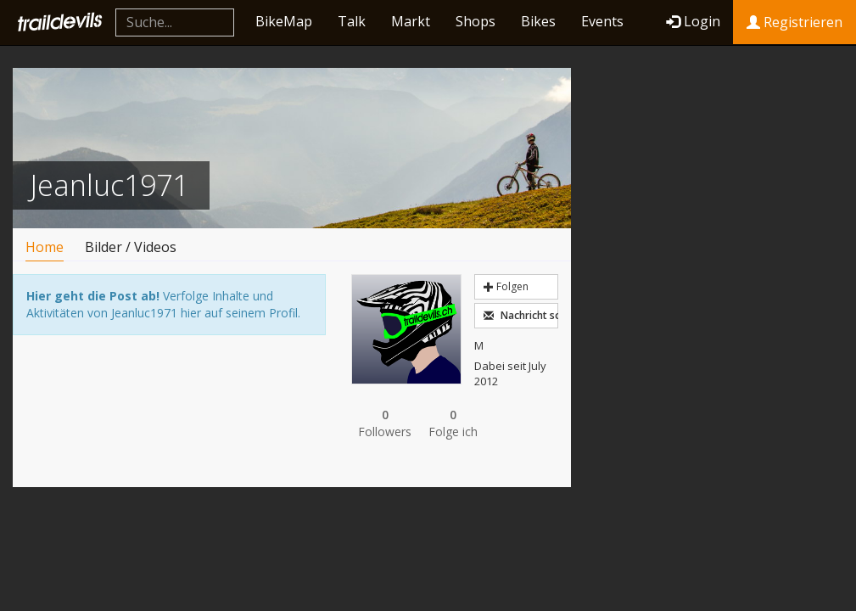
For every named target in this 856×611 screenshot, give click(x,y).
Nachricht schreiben (521, 315)
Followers (385, 423)
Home (44, 247)
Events (602, 21)
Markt (410, 21)
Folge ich (453, 423)
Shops (475, 21)
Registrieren (794, 22)
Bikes (538, 21)
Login (693, 21)
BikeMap (283, 21)
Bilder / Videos (130, 247)
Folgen (506, 286)
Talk (352, 21)
